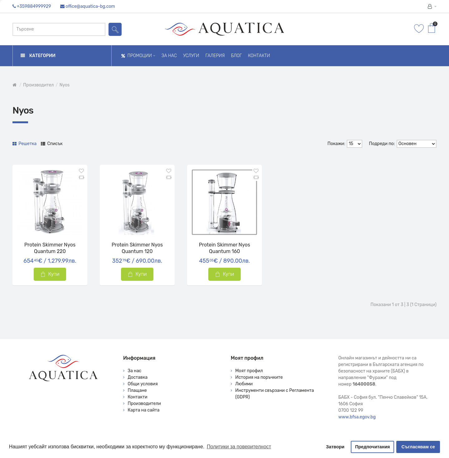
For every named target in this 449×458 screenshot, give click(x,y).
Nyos (65, 85)
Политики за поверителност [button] (239, 446)
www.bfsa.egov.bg (357, 417)
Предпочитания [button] (372, 446)
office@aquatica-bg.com (90, 6)
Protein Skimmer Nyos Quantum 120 (137, 248)
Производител (38, 85)
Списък (52, 143)
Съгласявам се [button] (418, 446)
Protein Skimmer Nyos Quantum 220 (49, 248)
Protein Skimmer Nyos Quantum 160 (224, 248)
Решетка (24, 143)
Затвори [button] (335, 446)
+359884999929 (34, 6)
